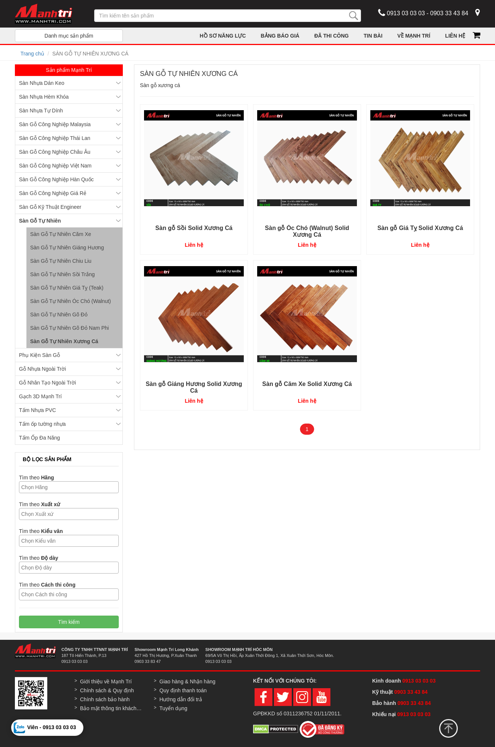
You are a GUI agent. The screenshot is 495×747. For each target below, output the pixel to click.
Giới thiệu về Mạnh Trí (106, 681)
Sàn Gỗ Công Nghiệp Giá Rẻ (52, 193)
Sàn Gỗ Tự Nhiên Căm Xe (60, 234)
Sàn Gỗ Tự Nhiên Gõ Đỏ (58, 314)
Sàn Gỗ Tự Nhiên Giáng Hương (67, 247)
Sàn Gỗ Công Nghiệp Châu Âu (54, 152)
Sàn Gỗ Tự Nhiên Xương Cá (64, 341)
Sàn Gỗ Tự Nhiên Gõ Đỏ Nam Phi (69, 328)
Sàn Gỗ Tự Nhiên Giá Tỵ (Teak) (66, 288)
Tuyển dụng (173, 708)
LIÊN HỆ (455, 36)
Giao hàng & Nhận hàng (187, 681)
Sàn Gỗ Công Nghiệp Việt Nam (55, 166)
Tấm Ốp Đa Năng (39, 438)
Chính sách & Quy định (107, 690)
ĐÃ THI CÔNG (331, 36)
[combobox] (69, 487)
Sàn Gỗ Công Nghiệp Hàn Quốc (56, 179)
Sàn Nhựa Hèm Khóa (44, 97)
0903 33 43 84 (411, 692)
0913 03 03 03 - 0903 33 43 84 (423, 12)
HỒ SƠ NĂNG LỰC (223, 36)
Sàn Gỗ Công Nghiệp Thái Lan (54, 138)
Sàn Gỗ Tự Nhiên (40, 221)
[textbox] (70, 487)
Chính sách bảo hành (105, 699)
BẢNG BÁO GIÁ (280, 36)
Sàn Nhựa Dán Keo (41, 83)
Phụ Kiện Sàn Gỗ (39, 355)
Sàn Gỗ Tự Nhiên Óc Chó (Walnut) (70, 301)
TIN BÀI (373, 36)
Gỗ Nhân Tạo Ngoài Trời (47, 383)
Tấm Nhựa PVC (37, 410)
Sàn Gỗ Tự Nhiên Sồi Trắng (62, 274)
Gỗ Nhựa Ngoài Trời (42, 369)
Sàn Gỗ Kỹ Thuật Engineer (50, 207)
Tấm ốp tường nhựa (42, 424)
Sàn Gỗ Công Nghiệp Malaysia (55, 124)
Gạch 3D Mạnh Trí (40, 396)
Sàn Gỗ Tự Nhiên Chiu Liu (61, 261)
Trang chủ (32, 54)
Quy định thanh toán (183, 690)
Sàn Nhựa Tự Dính (41, 111)
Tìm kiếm (69, 622)
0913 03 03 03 (419, 681)
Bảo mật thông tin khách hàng (111, 708)
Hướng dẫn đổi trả (180, 699)
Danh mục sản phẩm (69, 36)
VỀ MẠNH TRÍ (414, 36)
